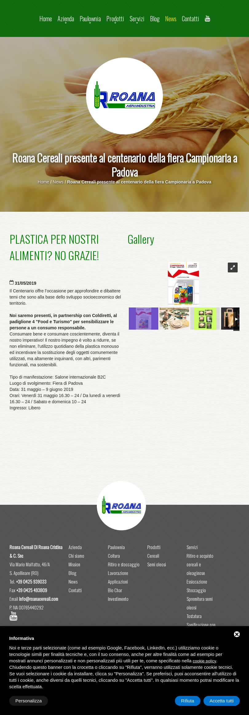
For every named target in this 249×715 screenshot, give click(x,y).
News (170, 18)
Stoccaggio (196, 590)
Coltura (114, 555)
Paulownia (90, 18)
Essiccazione (197, 581)
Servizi (137, 18)
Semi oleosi (156, 564)
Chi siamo (76, 555)
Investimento (118, 598)
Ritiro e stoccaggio (124, 564)
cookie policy (204, 661)
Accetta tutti (222, 700)
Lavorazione (118, 572)
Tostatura (194, 616)
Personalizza (28, 700)
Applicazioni (118, 581)
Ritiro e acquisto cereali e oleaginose (200, 564)
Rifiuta (187, 700)
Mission (74, 564)
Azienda (65, 18)
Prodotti (115, 18)
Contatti (190, 18)
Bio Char (115, 590)
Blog (155, 18)
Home (45, 18)
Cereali (153, 555)
